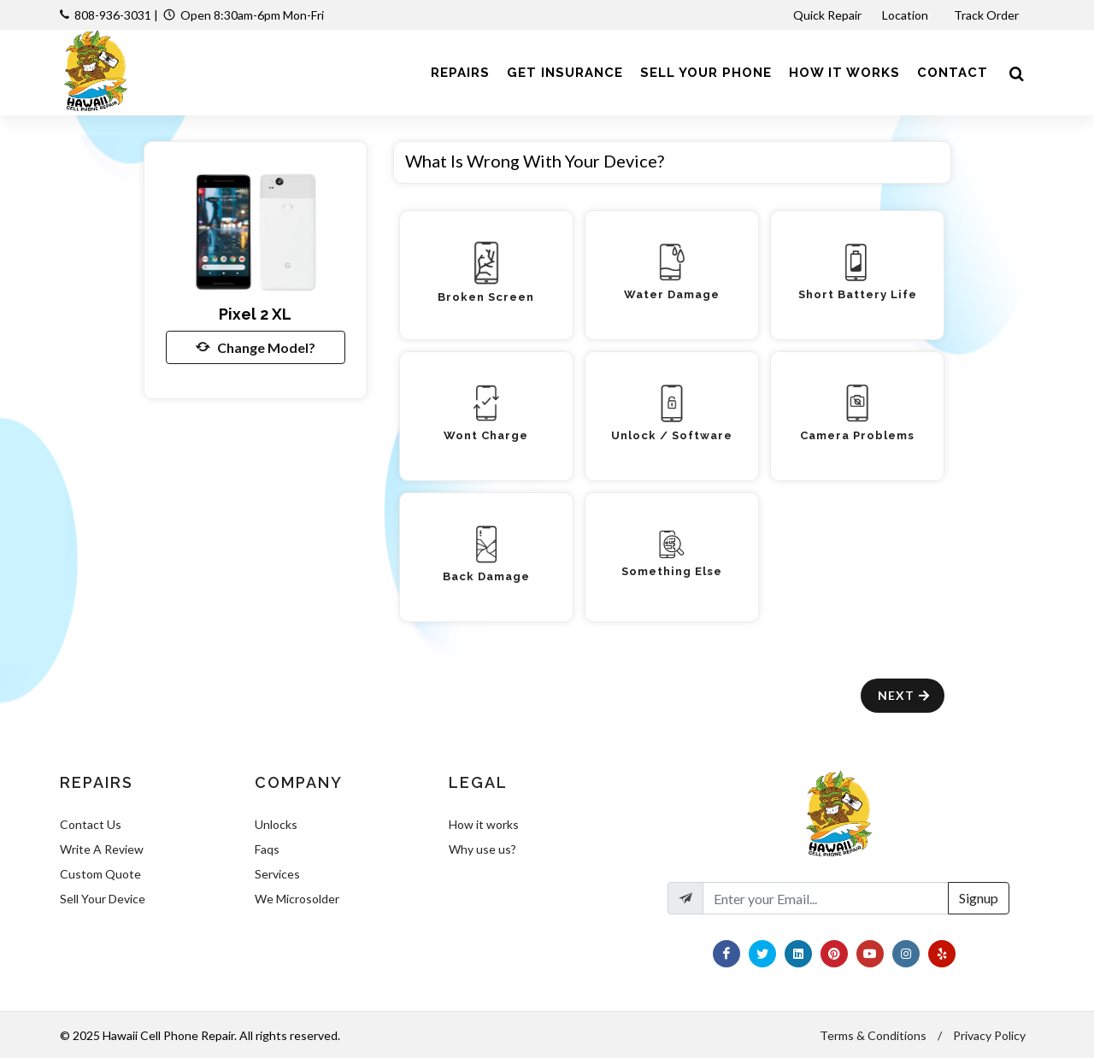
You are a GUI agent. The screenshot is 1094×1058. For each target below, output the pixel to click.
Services (277, 874)
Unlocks (276, 824)
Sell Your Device (102, 898)
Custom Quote (100, 874)
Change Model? (255, 347)
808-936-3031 (112, 15)
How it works (484, 824)
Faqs (267, 849)
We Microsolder (297, 898)
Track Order (987, 15)
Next (905, 695)
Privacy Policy (989, 1035)
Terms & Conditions (873, 1035)
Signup (978, 898)
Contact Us (90, 824)
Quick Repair (827, 15)
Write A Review (102, 849)
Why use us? (482, 849)
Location (906, 15)
